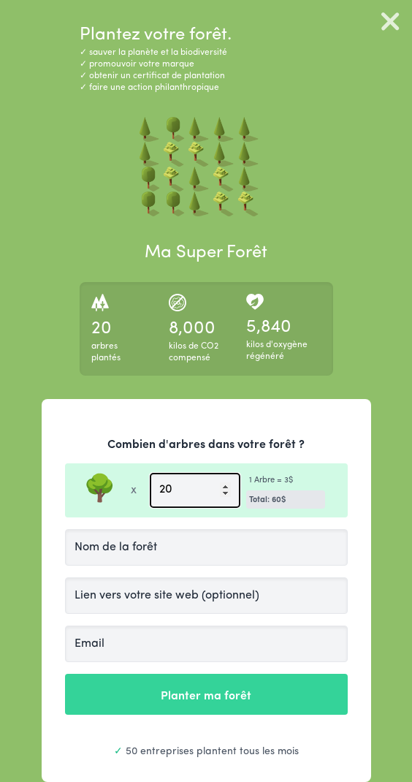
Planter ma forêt (206, 694)
